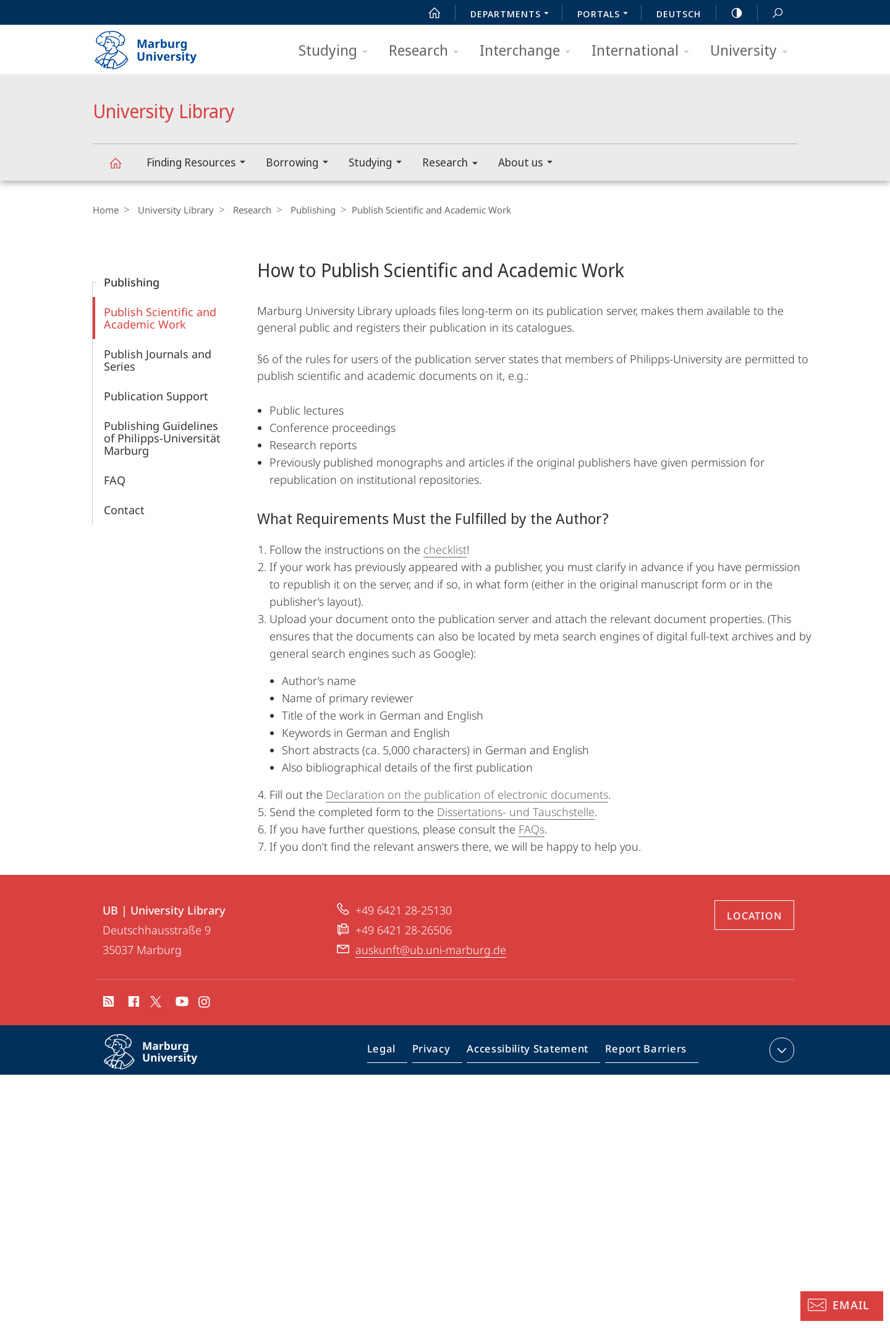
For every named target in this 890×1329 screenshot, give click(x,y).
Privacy (441, 1052)
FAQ (114, 480)
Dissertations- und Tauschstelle (516, 811)
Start (427, 13)
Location (754, 916)
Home (106, 210)
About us (529, 164)
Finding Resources (199, 164)
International (644, 51)
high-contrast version (730, 13)
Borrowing (301, 164)
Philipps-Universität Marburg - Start (159, 45)
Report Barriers (642, 1052)
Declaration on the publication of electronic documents (467, 794)
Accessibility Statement (531, 1052)
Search (771, 13)
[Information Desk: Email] (842, 1306)
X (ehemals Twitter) (153, 1001)
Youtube (181, 1003)
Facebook (132, 1003)
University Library (122, 169)
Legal (395, 1052)
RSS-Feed (107, 1003)
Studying (337, 51)
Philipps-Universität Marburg (163, 1062)
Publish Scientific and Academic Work (160, 318)
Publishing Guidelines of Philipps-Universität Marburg (162, 438)
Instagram (205, 1003)
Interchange (529, 51)
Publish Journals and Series (157, 360)
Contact (124, 509)
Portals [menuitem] (606, 14)
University (752, 51)
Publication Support (156, 396)
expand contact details (780, 1050)
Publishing (303, 210)
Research (428, 51)
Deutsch (678, 13)
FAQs (532, 829)
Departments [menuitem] (513, 14)
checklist (445, 549)
